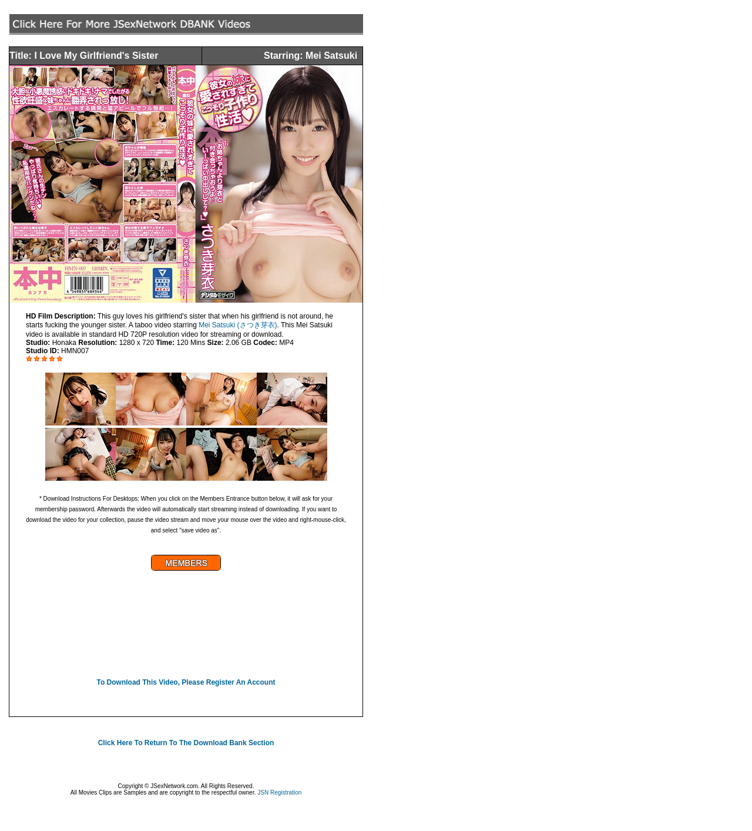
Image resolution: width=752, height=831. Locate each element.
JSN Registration (279, 792)
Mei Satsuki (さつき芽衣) (237, 325)
